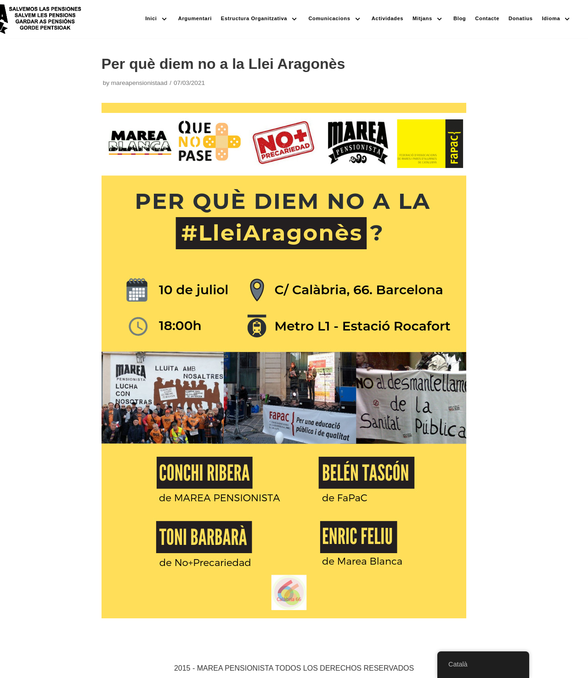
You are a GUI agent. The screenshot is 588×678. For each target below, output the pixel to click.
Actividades (387, 18)
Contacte (487, 18)
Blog (459, 18)
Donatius (521, 18)
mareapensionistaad (139, 82)
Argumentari (195, 18)
